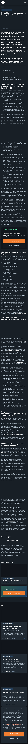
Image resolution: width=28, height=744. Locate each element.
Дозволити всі (14, 733)
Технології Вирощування (8, 75)
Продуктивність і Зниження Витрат (11, 77)
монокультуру (20, 362)
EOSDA (5, 2)
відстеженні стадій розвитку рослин (12, 434)
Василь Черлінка (12, 540)
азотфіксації (15, 355)
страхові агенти (11, 521)
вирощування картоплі (20, 313)
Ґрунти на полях (5, 418)
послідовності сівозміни (13, 350)
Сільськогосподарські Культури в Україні (12, 72)
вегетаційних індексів (6, 508)
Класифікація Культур (8, 70)
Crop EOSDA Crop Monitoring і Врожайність (12, 79)
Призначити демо (14, 245)
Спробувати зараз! (14, 241)
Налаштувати (14, 738)
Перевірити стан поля (14, 593)
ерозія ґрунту (22, 341)
